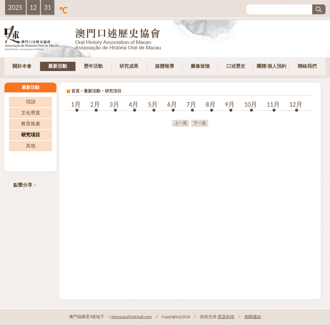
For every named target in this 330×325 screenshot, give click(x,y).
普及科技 (226, 316)
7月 (191, 104)
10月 (250, 104)
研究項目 (30, 135)
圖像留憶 (200, 66)
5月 (153, 104)
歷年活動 (93, 66)
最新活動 (57, 66)
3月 (114, 104)
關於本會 (21, 66)
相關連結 (252, 316)
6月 (172, 104)
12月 (295, 104)
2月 (95, 104)
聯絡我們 (307, 66)
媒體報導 (164, 66)
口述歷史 (235, 66)
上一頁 (180, 123)
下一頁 (199, 123)
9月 (230, 104)
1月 (76, 104)
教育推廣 (30, 124)
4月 (133, 104)
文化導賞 (30, 113)
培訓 (30, 102)
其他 (30, 146)
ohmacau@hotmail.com (131, 316)
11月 (273, 104)
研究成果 (128, 66)
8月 (210, 104)
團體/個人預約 (271, 66)
